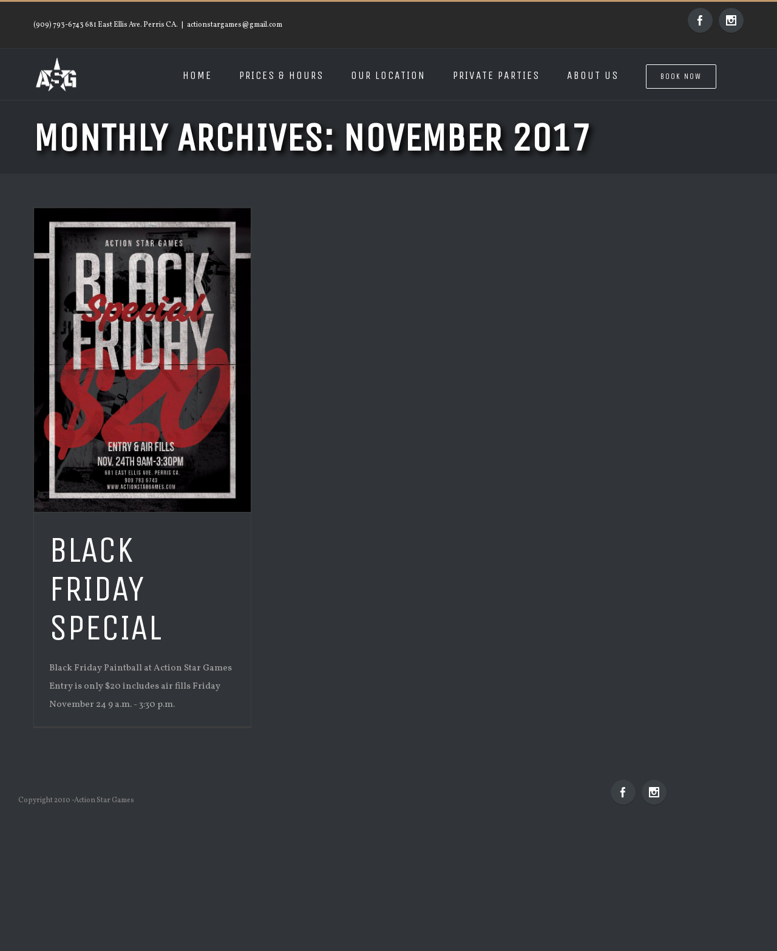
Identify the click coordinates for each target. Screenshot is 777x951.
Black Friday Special (105, 588)
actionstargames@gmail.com (234, 25)
